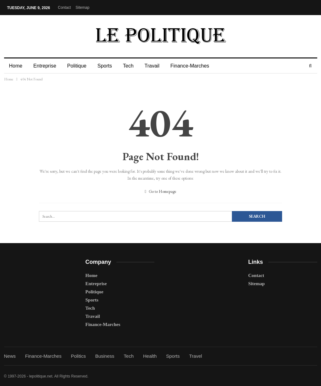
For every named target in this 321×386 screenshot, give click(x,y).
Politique (76, 65)
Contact (64, 7)
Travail (152, 65)
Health (150, 356)
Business (104, 356)
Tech (128, 65)
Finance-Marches (189, 65)
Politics (78, 356)
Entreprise (44, 65)
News (10, 356)
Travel (195, 356)
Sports (104, 65)
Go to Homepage (160, 191)
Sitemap (82, 7)
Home (16, 65)
